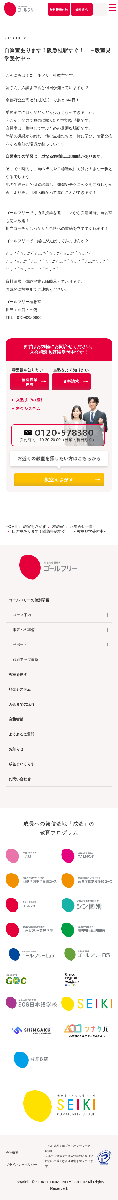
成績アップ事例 (25, 659)
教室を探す (18, 674)
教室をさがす (72, 479)
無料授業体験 (59, 9)
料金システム (20, 689)
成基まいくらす (21, 764)
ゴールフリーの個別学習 (29, 600)
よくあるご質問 (21, 734)
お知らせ (16, 749)
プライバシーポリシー (21, 1164)
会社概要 (12, 1152)
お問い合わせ (20, 779)
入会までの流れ (21, 704)
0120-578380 (64, 433)
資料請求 (81, 9)
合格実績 (16, 719)
